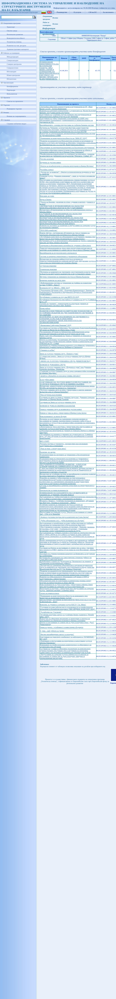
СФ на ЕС (93, 12)
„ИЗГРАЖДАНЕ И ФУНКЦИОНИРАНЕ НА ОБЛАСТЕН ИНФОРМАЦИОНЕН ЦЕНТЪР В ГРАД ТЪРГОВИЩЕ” (62, 207)
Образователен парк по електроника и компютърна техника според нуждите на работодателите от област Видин (65, 582)
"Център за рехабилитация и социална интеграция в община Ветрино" (67, 166)
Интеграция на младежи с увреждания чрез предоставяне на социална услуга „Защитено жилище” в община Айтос (67, 589)
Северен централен (14, 64)
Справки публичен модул (16, 124)
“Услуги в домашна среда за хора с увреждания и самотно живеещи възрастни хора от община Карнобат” (66, 391)
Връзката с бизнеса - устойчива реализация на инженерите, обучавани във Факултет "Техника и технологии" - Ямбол (67, 502)
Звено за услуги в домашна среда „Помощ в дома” (59, 354)
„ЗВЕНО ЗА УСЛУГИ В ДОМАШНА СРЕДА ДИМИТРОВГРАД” (65, 361)
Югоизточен (11, 79)
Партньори (11, 90)
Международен (12, 57)
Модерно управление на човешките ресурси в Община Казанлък (64, 277)
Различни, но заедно (47, 452)
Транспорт (11, 27)
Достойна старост (47, 169)
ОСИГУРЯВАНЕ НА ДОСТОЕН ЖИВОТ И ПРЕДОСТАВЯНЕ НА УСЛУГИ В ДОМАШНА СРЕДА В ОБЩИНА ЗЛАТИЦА (65, 383)
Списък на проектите (15, 101)
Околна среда (12, 31)
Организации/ (23, 12)
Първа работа (45, 308)
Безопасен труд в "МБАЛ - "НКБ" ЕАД (55, 288)
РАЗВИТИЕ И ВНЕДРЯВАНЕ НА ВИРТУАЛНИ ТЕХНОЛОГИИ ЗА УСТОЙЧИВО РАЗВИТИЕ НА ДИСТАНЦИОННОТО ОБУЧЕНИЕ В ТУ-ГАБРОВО (66, 313)
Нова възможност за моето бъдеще (53, 416)
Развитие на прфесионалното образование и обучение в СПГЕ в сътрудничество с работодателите (64, 578)
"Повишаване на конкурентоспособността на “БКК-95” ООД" (63, 138)
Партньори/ (33, 12)
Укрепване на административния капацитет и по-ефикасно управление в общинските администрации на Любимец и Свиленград (67, 346)
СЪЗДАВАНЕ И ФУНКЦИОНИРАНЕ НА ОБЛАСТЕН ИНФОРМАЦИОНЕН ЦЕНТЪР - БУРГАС (61, 215)
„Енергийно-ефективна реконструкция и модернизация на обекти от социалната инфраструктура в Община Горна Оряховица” (66, 151)
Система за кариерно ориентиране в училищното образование (63, 256)
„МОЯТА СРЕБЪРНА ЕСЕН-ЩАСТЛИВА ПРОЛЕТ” (60, 376)
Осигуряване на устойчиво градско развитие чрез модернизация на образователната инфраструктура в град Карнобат (65, 115)
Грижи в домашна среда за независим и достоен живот (61, 409)
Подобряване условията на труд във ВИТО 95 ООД (59, 297)
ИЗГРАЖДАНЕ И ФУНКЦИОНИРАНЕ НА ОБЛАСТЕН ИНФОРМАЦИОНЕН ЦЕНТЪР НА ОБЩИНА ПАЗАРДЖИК (63, 218)
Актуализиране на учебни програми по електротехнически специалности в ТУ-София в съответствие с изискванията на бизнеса (68, 498)
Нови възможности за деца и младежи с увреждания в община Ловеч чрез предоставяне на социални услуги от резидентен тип (66, 585)
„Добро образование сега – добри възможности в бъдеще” (62, 520)
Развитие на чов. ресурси (16, 46)
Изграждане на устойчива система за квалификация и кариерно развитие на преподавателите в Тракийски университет (68, 475)
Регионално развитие (15, 34)
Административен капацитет (18, 49)
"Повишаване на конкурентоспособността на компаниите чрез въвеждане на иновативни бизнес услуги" (64, 597)
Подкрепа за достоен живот (50, 162)
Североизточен (12, 68)
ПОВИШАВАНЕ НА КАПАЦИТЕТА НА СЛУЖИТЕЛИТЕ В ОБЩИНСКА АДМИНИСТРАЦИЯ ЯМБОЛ (63, 494)
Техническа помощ (14, 42)
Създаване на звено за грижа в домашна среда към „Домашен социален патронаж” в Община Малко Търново (67, 398)
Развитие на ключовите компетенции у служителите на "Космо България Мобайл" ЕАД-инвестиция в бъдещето (68, 111)
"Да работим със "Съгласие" (50, 612)
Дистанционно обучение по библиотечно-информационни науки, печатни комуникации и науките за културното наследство (65, 333)
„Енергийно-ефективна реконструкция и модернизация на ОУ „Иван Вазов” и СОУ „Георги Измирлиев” (66, 108)
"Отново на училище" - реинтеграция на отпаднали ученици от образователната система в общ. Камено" (64, 304)
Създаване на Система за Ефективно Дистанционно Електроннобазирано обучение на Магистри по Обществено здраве (68, 329)
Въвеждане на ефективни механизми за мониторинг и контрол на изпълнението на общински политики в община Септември (65, 619)
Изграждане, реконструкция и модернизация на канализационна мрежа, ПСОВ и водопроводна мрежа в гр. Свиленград (67, 387)
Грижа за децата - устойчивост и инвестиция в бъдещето (61, 627)
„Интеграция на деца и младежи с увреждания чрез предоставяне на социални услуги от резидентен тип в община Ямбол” (66, 427)
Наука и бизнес (46, 199)
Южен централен (13, 75)
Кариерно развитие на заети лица (52, 280)
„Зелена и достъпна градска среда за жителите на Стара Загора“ (64, 517)
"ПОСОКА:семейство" (48, 230)
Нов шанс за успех (47, 196)
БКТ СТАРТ (44, 441)
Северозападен (12, 60)
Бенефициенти (12, 86)
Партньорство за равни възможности (54, 490)
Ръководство (62, 12)
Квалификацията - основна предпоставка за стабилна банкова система (67, 125)
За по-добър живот (47, 379)
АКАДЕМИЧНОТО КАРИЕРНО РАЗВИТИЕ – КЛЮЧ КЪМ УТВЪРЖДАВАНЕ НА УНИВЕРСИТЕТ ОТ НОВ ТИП (63, 465)
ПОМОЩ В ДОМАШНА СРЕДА (52, 365)
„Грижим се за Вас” (47, 350)
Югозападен (11, 72)
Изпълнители (12, 94)
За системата (108, 12)
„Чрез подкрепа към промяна (51, 395)
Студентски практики (48, 266)
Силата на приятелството (49, 593)
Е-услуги (77, 12)
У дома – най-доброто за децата (52, 631)
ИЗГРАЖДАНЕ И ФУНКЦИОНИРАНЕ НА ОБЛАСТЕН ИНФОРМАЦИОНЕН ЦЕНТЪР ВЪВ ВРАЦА (61, 222)
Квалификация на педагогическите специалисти (58, 253)
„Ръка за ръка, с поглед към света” (53, 448)
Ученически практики (48, 269)
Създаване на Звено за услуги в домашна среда (58, 402)
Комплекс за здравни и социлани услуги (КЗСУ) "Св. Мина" (63, 605)
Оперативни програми (12, 23)
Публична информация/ (9, 12)
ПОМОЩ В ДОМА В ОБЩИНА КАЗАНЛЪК (57, 406)
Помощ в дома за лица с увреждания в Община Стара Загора (63, 413)
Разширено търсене (14, 109)
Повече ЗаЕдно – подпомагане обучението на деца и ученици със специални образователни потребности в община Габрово (65, 234)
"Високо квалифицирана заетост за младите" (57, 634)
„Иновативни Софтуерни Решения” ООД (55, 325)
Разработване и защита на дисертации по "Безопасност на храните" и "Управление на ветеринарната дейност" (66, 562)
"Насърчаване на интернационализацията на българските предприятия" (67, 147)
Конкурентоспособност (16, 38)
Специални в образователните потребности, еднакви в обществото (65, 245)
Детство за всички (47, 159)
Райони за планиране (11, 53)
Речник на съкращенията (16, 116)
